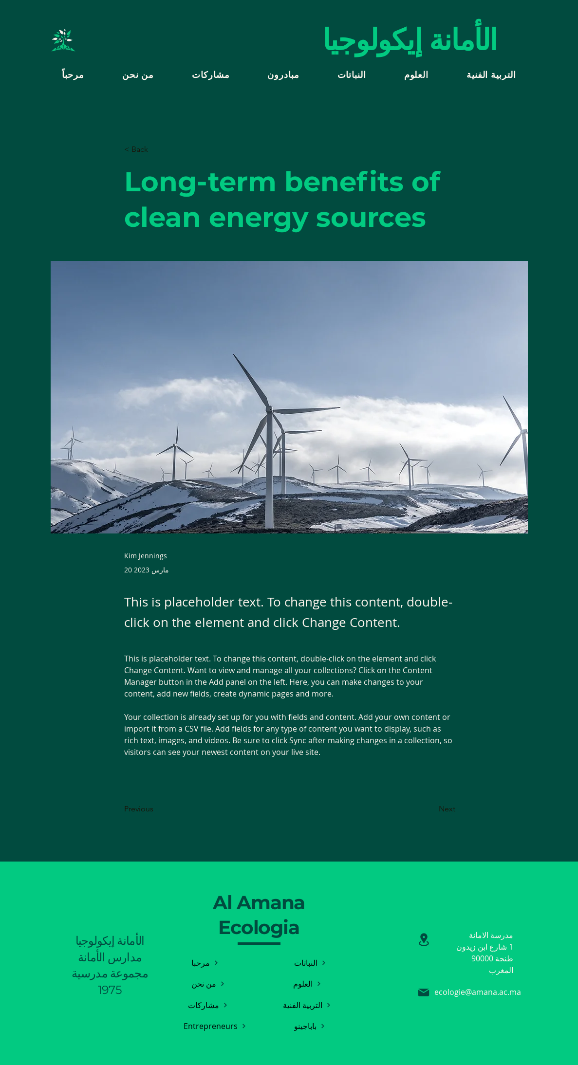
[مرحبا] (205, 962)
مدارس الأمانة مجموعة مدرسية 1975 (110, 973)
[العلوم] (307, 983)
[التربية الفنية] (307, 1004)
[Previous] (156, 809)
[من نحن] (208, 983)
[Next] (431, 809)
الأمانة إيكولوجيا (110, 941)
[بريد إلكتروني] (423, 992)
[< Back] (156, 150)
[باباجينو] (310, 1025)
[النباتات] (310, 962)
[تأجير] (423, 939)
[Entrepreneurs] (215, 1025)
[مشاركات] (208, 1004)
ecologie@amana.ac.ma (477, 992)
